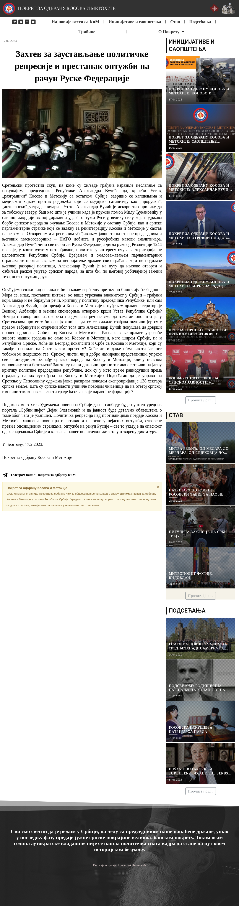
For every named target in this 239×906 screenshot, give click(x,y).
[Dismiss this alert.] (158, 487)
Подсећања (200, 21)
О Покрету (171, 31)
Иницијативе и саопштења (135, 21)
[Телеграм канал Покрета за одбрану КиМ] (5, 475)
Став (175, 21)
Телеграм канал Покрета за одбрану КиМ (43, 475)
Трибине (86, 31)
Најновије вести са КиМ (75, 21)
